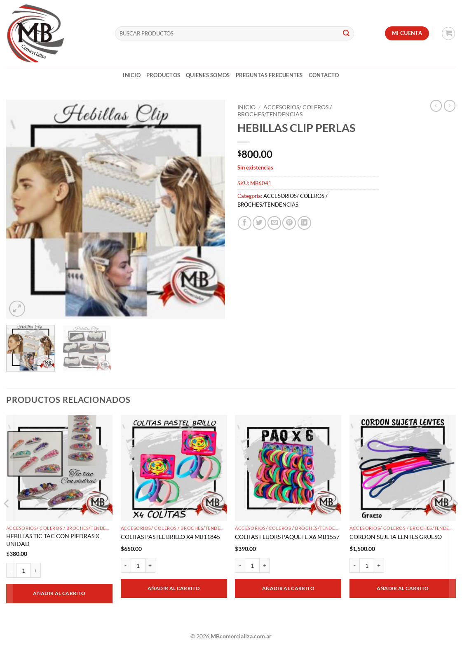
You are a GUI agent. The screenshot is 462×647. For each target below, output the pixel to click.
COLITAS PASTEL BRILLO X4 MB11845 (170, 536)
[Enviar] (346, 33)
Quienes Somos (208, 75)
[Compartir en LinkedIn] (304, 223)
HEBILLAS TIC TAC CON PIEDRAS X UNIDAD (52, 539)
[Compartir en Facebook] (244, 223)
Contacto (324, 75)
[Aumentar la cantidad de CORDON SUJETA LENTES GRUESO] (379, 565)
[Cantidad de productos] (23, 570)
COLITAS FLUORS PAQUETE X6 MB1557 (287, 536)
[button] (448, 33)
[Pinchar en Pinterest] (289, 223)
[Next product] (436, 105)
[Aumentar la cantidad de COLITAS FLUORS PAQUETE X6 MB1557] (265, 565)
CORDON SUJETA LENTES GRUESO (395, 536)
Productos (163, 75)
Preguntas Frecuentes (269, 75)
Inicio (132, 75)
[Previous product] (449, 105)
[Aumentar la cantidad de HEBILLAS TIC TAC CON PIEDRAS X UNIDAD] (36, 570)
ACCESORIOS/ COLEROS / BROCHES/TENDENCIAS (284, 110)
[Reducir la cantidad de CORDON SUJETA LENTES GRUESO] (354, 565)
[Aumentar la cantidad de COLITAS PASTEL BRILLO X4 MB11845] (150, 565)
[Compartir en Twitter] (259, 223)
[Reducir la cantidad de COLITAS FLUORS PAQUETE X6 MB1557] (240, 565)
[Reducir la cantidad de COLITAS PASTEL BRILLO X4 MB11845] (126, 565)
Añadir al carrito (59, 593)
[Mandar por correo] (274, 223)
